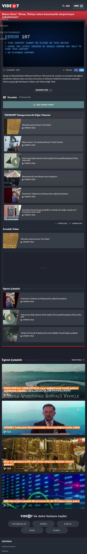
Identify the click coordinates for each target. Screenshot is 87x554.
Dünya (43, 492)
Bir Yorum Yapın (44, 105)
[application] (43, 44)
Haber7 (56, 547)
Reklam (5, 522)
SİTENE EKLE (61, 223)
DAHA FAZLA (78, 360)
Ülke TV (42, 547)
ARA (66, 6)
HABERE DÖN (75, 223)
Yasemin (71, 547)
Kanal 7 (12, 547)
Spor (33, 500)
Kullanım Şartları (9, 516)
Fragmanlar (21, 492)
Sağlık (65, 492)
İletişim (5, 528)
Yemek (55, 500)
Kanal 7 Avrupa (33, 547)
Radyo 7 (23, 547)
